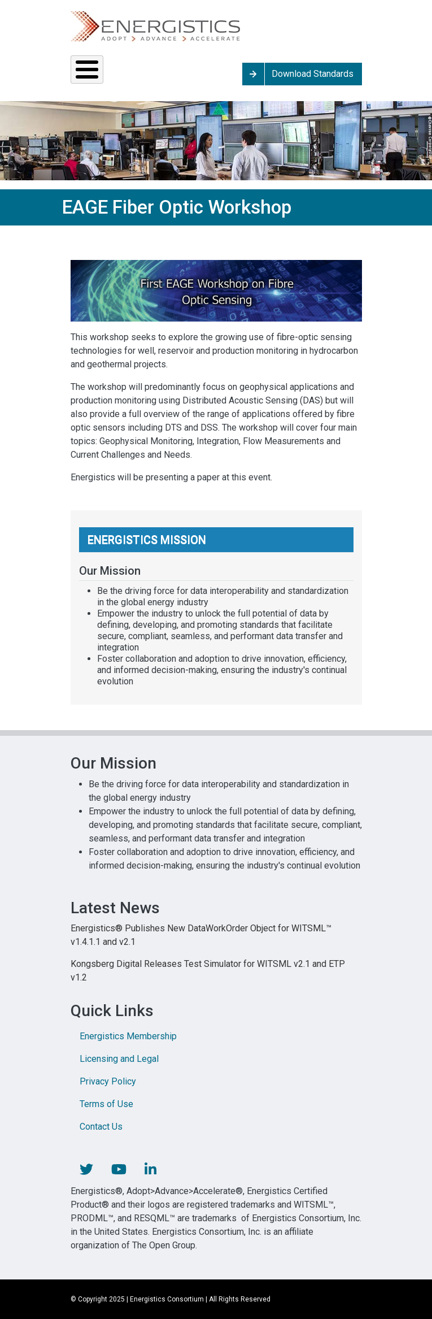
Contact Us (101, 1126)
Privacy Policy (108, 1081)
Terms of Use (106, 1104)
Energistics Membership (128, 1036)
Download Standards (313, 73)
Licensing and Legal (119, 1058)
